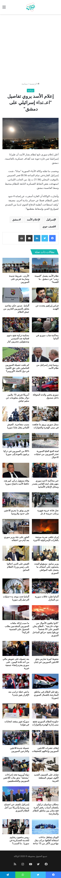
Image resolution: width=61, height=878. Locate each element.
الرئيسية (34, 84)
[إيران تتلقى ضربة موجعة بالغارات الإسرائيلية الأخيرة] (45, 526)
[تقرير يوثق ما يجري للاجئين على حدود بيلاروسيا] (15, 499)
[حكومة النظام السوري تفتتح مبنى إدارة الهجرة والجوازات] (45, 710)
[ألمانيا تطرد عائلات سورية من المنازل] (45, 586)
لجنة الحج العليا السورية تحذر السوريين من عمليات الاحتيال (46, 454)
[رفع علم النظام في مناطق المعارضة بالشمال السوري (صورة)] (45, 681)
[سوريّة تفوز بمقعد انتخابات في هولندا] (15, 710)
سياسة (25, 84)
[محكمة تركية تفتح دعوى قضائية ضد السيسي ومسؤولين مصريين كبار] (15, 324)
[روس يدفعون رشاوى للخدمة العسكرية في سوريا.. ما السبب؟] (15, 826)
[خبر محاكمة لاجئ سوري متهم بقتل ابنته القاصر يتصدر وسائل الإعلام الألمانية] (45, 470)
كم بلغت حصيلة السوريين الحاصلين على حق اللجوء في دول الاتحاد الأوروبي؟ (17, 368)
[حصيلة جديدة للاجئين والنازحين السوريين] (15, 737)
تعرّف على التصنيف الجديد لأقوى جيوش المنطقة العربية (46, 777)
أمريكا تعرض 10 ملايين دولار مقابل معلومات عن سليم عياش (17, 397)
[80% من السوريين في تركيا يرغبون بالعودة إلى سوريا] (15, 440)
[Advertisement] (30, 49)
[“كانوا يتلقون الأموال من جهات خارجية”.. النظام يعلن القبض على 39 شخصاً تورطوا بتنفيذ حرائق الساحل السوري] (45, 612)
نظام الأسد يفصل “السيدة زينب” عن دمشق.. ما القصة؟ (47, 279)
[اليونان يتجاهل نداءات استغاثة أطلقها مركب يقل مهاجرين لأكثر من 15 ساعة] (45, 826)
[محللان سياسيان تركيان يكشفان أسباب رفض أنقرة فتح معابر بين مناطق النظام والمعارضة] (45, 793)
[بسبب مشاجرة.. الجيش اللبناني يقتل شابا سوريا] (15, 413)
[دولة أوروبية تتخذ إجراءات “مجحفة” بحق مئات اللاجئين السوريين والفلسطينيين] (15, 764)
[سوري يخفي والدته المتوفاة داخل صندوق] (45, 384)
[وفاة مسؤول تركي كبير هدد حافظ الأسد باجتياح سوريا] (15, 470)
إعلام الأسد (33, 219)
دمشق (15, 219)
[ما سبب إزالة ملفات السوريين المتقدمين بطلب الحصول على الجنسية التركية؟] (15, 612)
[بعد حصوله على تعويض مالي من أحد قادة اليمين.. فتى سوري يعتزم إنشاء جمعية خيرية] (15, 648)
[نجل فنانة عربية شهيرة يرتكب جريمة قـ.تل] (45, 499)
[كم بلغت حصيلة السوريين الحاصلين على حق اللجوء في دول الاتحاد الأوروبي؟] (15, 354)
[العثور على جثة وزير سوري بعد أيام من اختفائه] (15, 526)
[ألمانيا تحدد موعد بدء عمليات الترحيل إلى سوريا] (15, 586)
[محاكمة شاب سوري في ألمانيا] (45, 324)
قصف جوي (48, 226)
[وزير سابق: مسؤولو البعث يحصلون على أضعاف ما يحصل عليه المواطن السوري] (45, 553)
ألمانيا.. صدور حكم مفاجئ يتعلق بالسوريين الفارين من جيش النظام (16, 308)
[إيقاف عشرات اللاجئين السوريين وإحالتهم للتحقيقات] (45, 737)
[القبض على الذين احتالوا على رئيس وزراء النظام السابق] (15, 553)
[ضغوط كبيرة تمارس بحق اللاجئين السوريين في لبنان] (45, 648)
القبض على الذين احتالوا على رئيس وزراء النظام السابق (18, 566)
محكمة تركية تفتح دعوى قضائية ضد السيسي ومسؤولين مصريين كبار (18, 338)
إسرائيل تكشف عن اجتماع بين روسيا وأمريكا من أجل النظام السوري (16, 807)
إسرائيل (50, 219)
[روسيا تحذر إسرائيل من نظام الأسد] (45, 354)
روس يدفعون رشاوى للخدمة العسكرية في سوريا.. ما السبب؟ (19, 840)
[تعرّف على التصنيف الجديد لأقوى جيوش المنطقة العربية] (45, 764)
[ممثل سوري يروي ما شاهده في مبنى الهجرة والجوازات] (45, 413)
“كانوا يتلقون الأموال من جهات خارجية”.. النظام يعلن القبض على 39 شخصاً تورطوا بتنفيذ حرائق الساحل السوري (45, 629)
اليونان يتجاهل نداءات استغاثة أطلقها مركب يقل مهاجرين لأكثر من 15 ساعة (46, 840)
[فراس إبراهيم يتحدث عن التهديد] (45, 295)
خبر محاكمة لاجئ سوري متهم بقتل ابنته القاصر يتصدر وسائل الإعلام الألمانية (45, 483)
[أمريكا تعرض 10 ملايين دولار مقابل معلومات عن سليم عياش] (15, 384)
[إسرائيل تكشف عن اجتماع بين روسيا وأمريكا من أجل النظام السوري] (15, 793)
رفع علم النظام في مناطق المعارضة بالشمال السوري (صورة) (46, 695)
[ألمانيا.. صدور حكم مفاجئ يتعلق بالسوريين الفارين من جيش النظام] (15, 295)
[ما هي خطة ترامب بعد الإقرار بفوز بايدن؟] (15, 681)
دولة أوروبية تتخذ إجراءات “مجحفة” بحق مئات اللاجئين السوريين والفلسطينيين (16, 777)
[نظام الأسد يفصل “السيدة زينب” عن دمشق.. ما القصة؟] (45, 265)
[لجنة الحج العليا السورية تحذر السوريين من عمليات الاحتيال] (45, 440)
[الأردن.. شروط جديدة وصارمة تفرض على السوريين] (15, 265)
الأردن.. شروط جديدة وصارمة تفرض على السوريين (19, 279)
